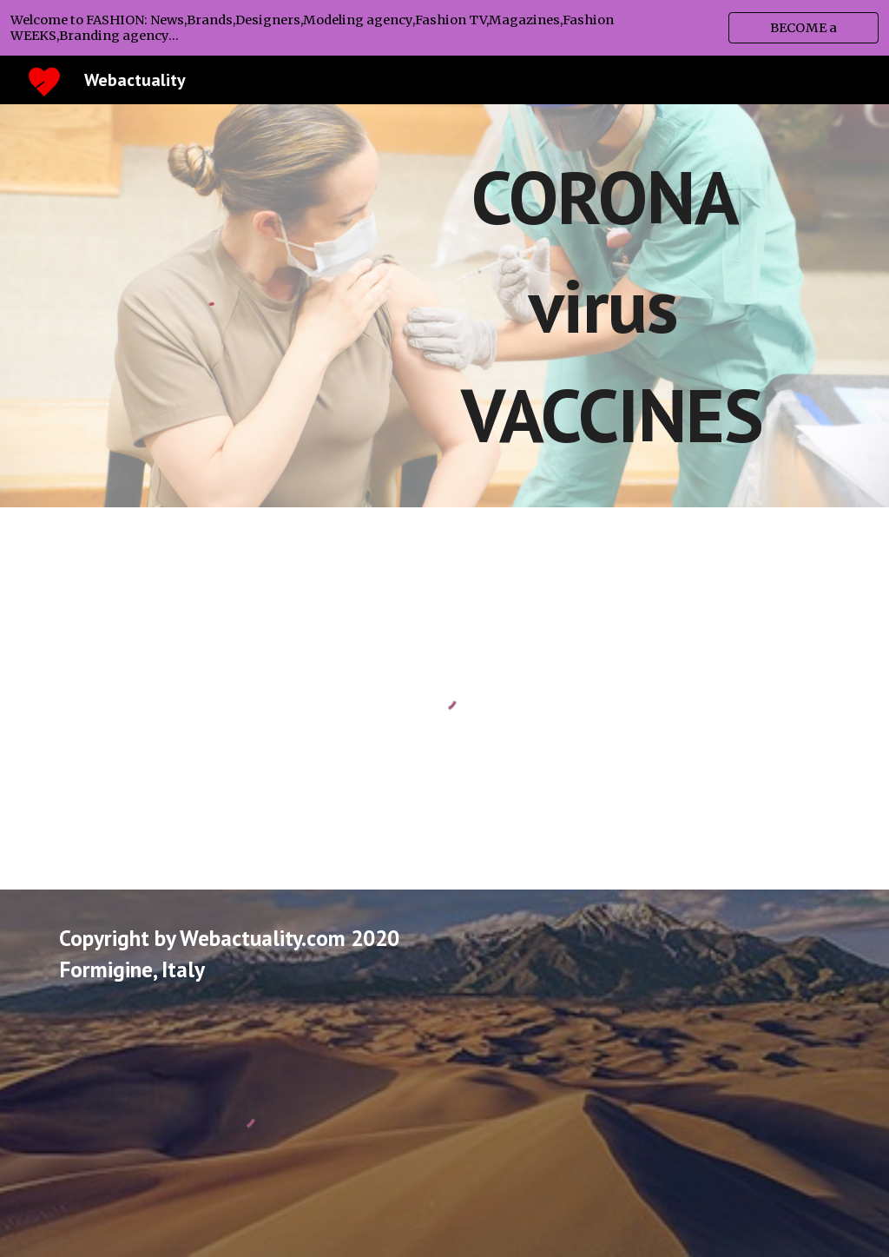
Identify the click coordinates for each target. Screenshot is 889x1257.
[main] (612, 306)
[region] (444, 28)
